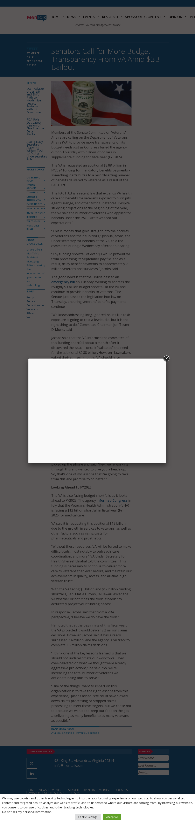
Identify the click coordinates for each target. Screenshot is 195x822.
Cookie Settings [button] (88, 817)
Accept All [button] (112, 817)
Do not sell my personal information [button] (26, 812)
